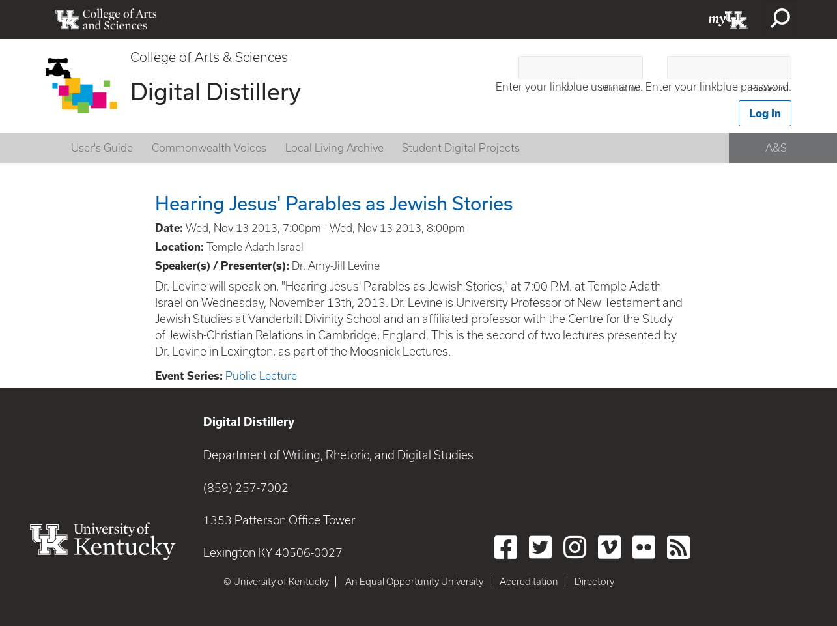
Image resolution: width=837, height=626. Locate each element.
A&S (776, 148)
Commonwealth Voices (209, 148)
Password (769, 88)
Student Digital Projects (461, 148)
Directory (594, 581)
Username (620, 88)
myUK (728, 19)
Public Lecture (261, 376)
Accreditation (529, 581)
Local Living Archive (334, 148)
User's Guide (102, 148)
